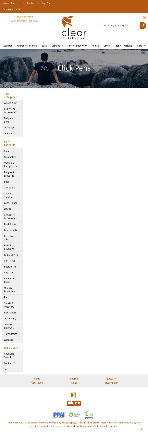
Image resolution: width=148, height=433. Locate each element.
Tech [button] (117, 45)
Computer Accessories (10, 216)
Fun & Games (11, 254)
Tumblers (9, 133)
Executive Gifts (9, 238)
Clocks (7, 209)
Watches (8, 339)
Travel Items (10, 334)
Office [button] (106, 45)
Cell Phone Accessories (10, 111)
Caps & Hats (10, 203)
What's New (10, 103)
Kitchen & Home (9, 280)
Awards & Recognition (10, 165)
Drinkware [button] (57, 45)
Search (74, 378)
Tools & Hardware (9, 326)
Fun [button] (69, 45)
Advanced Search (9, 355)
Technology (10, 318)
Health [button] (95, 45)
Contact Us (33, 3)
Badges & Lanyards (9, 174)
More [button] (139, 45)
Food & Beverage (9, 247)
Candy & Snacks (8, 195)
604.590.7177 (24, 17)
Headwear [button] (81, 45)
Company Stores (11, 9)
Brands (33, 45)
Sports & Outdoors (9, 305)
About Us (15, 3)
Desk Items (10, 224)
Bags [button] (44, 45)
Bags (6, 181)
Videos (50, 3)
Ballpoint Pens (9, 120)
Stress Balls (10, 312)
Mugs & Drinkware (9, 290)
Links (74, 382)
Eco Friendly (10, 230)
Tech (6, 369)
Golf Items (9, 260)
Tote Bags (9, 127)
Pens (6, 297)
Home (6, 3)
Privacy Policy (111, 382)
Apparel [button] (7, 45)
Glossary (111, 378)
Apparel (8, 151)
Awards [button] (20, 45)
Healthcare (10, 266)
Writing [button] (128, 45)
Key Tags (8, 272)
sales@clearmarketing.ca (24, 20)
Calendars (9, 187)
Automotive (10, 157)
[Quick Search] (120, 25)
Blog (43, 3)
